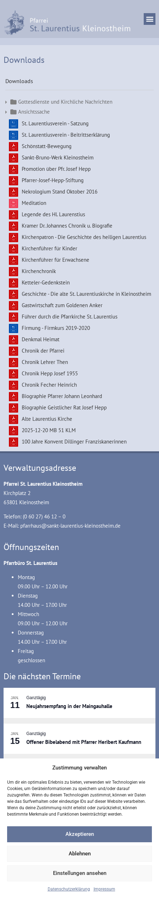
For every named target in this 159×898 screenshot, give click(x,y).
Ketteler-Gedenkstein (46, 282)
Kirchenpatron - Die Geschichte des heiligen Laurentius (84, 237)
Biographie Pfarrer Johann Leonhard (62, 396)
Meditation (34, 203)
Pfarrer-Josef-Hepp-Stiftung (53, 180)
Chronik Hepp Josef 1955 (50, 373)
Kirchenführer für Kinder (49, 248)
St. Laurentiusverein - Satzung (55, 123)
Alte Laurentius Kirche (47, 418)
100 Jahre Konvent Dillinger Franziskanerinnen (74, 441)
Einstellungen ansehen (79, 873)
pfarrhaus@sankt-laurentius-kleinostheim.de (70, 525)
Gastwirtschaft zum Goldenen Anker (62, 305)
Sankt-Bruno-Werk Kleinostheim (58, 157)
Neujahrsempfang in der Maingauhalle (69, 706)
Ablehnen (80, 853)
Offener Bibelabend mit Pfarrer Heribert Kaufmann (83, 742)
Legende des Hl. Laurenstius (53, 214)
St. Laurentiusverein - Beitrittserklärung (66, 134)
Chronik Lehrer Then (45, 362)
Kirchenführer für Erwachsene (55, 259)
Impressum (104, 889)
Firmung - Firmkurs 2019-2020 (56, 328)
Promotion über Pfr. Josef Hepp (56, 168)
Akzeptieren (79, 834)
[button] (149, 19)
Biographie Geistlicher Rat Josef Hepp (64, 407)
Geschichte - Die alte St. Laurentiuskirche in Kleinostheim (86, 293)
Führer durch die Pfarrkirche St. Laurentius (69, 316)
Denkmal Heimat (40, 339)
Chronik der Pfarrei (43, 350)
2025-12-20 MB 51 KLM (49, 430)
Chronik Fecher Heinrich (49, 384)
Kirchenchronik (39, 271)
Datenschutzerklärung (69, 889)
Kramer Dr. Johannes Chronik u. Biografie (67, 225)
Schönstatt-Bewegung (46, 146)
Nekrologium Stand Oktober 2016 (59, 191)
